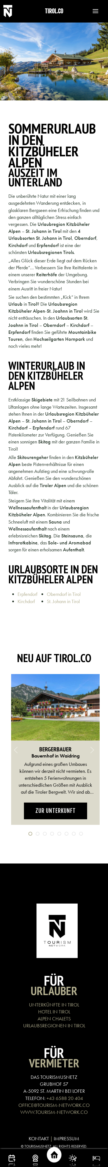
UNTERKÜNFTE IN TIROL (54, 1004)
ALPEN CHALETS (54, 1018)
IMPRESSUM (66, 1138)
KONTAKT (39, 1138)
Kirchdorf (26, 601)
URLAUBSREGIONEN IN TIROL (54, 1025)
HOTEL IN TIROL (54, 1011)
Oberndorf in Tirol (64, 594)
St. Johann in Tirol (63, 601)
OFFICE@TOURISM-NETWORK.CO (54, 1105)
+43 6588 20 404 (64, 1098)
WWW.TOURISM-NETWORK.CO (54, 1112)
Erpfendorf (27, 594)
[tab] (30, 834)
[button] (92, 11)
